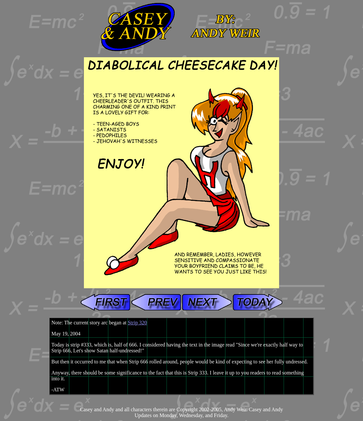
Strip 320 (137, 322)
